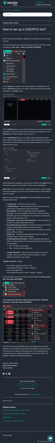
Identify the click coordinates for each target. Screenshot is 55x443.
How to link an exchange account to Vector (16, 410)
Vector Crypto (6, 10)
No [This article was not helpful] (32, 384)
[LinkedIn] (9, 374)
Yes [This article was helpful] (22, 384)
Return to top (8, 400)
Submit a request (34, 394)
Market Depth (7, 417)
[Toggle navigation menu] (36, 2)
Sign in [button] (40, 2)
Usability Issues (17, 10)
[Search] (27, 14)
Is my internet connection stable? (13, 421)
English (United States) (44, 5)
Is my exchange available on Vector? (14, 413)
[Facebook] (3, 374)
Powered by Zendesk (47, 441)
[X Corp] (6, 374)
